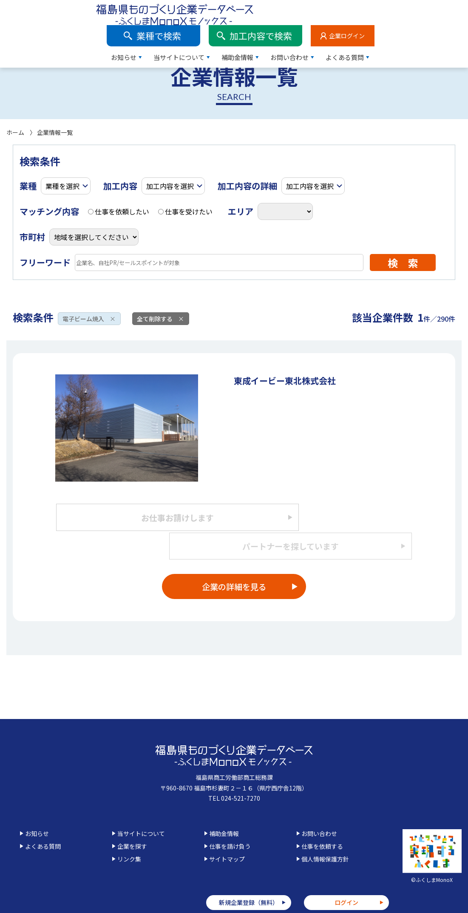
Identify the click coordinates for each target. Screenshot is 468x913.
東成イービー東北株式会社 (285, 380)
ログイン (346, 880)
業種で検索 (252, 10)
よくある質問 (438, 32)
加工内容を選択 (170, 186)
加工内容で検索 (354, 10)
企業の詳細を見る (234, 563)
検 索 (403, 262)
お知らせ (217, 32)
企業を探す (132, 823)
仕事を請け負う (230, 823)
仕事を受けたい (185, 211)
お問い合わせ (383, 32)
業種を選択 (62, 186)
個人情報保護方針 (325, 836)
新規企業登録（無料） (248, 880)
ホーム (15, 132)
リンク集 (129, 836)
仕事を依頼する (322, 823)
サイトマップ (227, 836)
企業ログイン (440, 10)
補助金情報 (331, 32)
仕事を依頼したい (118, 211)
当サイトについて (272, 32)
